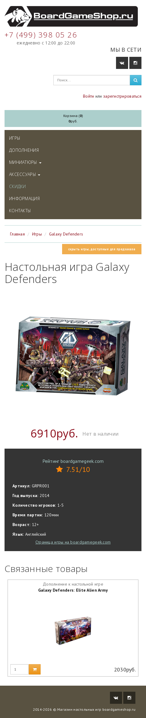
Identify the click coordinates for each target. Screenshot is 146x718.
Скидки (17, 186)
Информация (24, 198)
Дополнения (24, 150)
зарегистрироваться (122, 96)
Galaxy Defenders (66, 234)
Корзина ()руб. (73, 118)
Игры (14, 138)
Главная (17, 234)
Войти (88, 96)
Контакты (20, 210)
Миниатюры (25, 162)
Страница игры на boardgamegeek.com (73, 542)
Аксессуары (24, 174)
